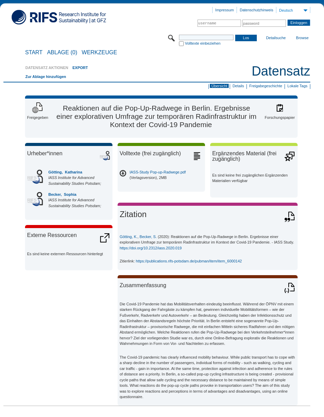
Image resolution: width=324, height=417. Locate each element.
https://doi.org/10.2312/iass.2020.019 (151, 248)
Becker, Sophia (62, 194)
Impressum (224, 10)
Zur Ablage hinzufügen (45, 77)
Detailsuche (276, 38)
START (34, 52)
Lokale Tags (297, 86)
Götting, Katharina (65, 172)
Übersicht (219, 86)
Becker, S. (148, 237)
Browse (302, 38)
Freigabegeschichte (265, 86)
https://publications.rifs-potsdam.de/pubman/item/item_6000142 (189, 261)
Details (238, 86)
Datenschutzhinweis (256, 10)
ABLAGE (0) (62, 52)
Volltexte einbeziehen (202, 43)
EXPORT (80, 68)
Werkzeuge (99, 52)
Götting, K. (128, 237)
